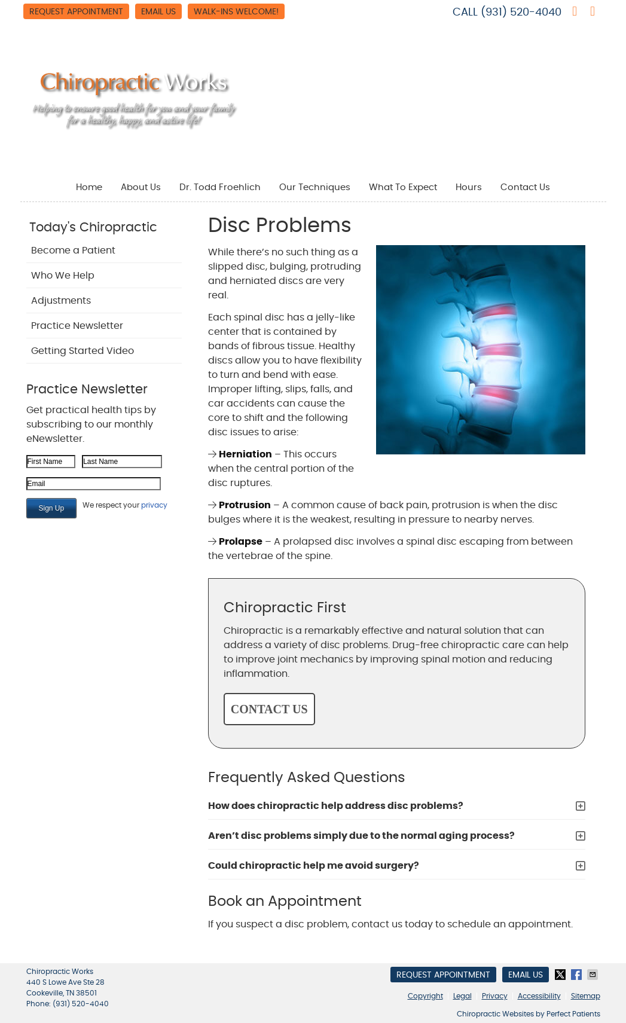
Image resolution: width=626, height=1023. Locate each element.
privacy (154, 505)
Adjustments (61, 301)
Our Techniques (314, 187)
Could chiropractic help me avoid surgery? (313, 866)
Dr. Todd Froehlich (220, 187)
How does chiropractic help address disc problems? (335, 806)
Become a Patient (73, 250)
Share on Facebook (577, 974)
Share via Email (593, 974)
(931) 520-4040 (521, 12)
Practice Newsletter (77, 326)
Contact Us (525, 187)
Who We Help (62, 275)
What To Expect (403, 187)
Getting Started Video (82, 351)
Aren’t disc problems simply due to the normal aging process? (361, 836)
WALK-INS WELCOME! (236, 12)
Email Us (158, 12)
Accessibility (539, 996)
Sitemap (585, 996)
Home (89, 187)
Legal (462, 996)
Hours (469, 187)
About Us (141, 187)
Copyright (425, 996)
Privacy (495, 996)
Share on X (561, 974)
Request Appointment (76, 12)
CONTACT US (269, 709)
